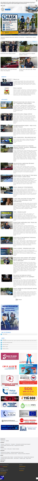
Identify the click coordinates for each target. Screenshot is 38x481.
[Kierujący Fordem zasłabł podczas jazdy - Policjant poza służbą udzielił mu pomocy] (28, 64)
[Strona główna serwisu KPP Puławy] (1, 5)
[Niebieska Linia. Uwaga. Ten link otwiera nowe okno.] (10, 427)
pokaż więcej (19, 300)
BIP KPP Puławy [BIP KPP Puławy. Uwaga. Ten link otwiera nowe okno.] (5, 466)
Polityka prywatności (3, 473)
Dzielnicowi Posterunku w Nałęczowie (24, 453)
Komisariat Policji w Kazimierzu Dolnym (7, 458)
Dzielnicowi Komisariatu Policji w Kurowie (17, 452)
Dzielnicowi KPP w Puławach (5, 452)
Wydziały (7, 440)
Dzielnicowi (2, 450)
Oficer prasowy (16, 458)
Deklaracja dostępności (22, 466)
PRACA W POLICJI (2, 460)
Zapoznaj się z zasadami (3, 472)
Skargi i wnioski (28, 458)
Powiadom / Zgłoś (22, 458)
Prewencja (2, 447)
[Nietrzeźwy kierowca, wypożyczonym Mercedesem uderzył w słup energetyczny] (10, 64)
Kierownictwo (2, 439)
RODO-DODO (2, 461)
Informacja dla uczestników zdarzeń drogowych (23, 444)
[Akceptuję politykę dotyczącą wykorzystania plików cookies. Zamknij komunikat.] (36, 1)
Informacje (2, 442)
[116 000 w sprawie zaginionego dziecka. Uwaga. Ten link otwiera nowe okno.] (28, 398)
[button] (36, 6)
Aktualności (2, 444)
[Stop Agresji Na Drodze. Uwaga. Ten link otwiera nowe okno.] (28, 421)
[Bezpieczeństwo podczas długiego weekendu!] (10, 48)
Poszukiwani (13, 444)
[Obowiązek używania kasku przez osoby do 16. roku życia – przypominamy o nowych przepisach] (19, 26)
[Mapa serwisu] (3, 5)
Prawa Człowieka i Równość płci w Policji (7, 445)
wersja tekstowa (21, 470)
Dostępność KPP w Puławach (19, 445)
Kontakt (1, 455)
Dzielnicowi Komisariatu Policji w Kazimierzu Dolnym (9, 453)
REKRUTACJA (7, 444)
